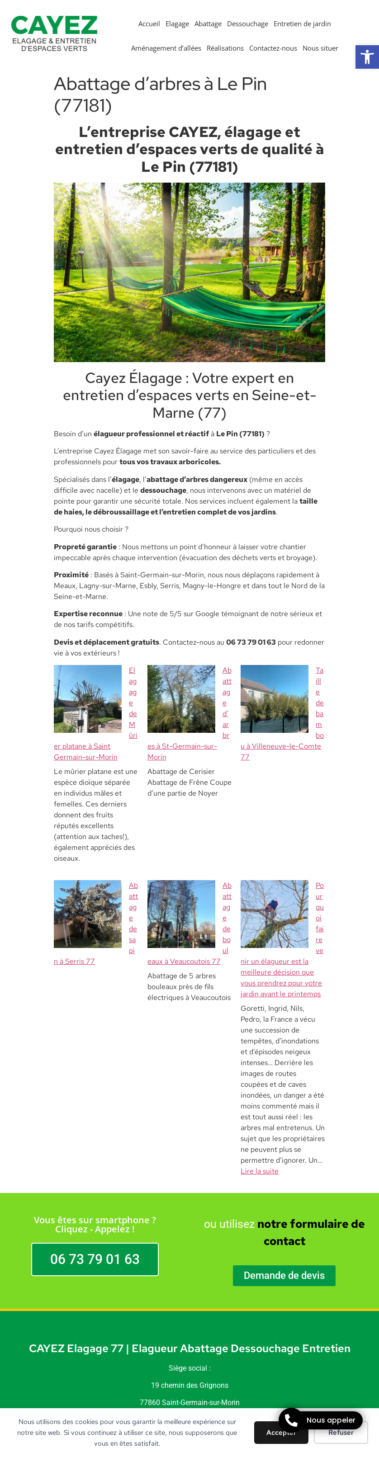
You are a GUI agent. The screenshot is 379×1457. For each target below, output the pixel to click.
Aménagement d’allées (166, 47)
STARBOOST (204, 1368)
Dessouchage (247, 23)
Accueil (149, 23)
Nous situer (320, 47)
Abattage (208, 23)
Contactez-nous (273, 47)
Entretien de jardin (302, 23)
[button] (367, 57)
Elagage (177, 23)
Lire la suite (260, 1041)
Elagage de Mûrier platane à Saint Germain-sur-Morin (94, 681)
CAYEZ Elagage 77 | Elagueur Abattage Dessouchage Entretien (190, 1218)
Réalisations (225, 47)
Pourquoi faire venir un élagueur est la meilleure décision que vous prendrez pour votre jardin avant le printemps (281, 842)
